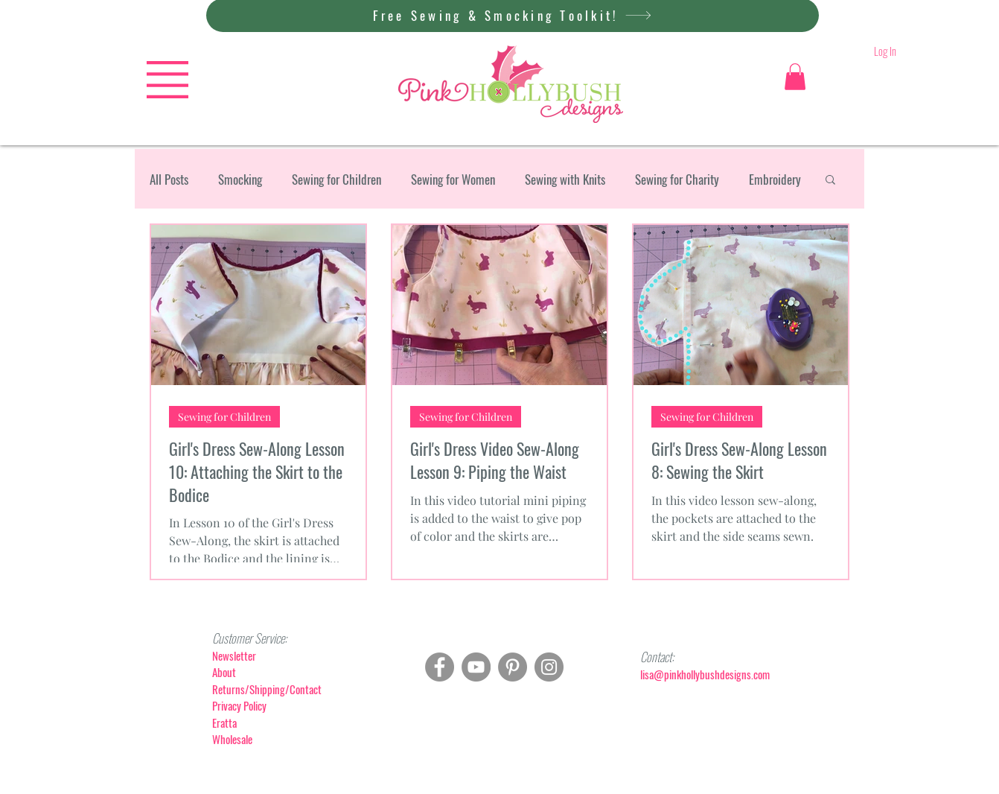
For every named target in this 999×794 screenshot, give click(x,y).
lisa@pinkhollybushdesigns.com (705, 674)
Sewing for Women (453, 179)
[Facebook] (439, 667)
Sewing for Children (336, 179)
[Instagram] (549, 667)
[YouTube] (476, 667)
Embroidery (775, 179)
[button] (167, 79)
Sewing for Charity (677, 179)
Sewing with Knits (565, 179)
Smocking (240, 179)
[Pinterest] (512, 667)
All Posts (169, 179)
